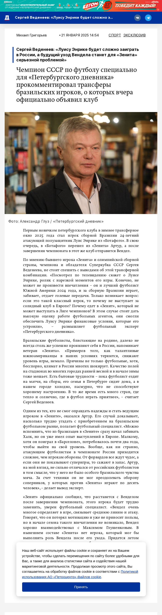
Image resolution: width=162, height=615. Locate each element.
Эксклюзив (134, 35)
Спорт (115, 35)
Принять (81, 587)
